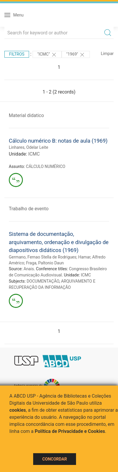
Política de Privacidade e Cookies (70, 431)
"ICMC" (47, 55)
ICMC (34, 154)
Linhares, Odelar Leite (28, 147)
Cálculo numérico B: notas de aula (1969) (58, 141)
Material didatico (26, 115)
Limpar (107, 53)
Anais (28, 268)
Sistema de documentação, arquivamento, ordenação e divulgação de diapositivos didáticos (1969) (59, 242)
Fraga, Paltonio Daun (45, 263)
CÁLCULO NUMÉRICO (45, 166)
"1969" (75, 55)
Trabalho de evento (28, 208)
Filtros (16, 54)
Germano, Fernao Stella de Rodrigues (42, 257)
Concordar (54, 459)
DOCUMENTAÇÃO (43, 281)
